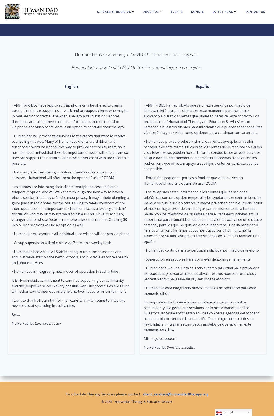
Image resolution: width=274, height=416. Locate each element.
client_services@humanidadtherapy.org (175, 394)
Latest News (224, 12)
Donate (197, 12)
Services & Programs (116, 12)
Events (177, 12)
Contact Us (255, 12)
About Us (152, 12)
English (225, 412)
